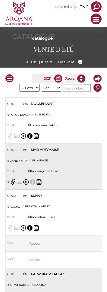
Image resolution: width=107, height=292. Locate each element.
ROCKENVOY (42, 104)
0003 (11, 196)
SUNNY (36, 196)
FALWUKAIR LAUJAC (48, 274)
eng (84, 6)
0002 (11, 150)
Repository (65, 6)
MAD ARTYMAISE (45, 150)
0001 (11, 104)
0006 (11, 274)
